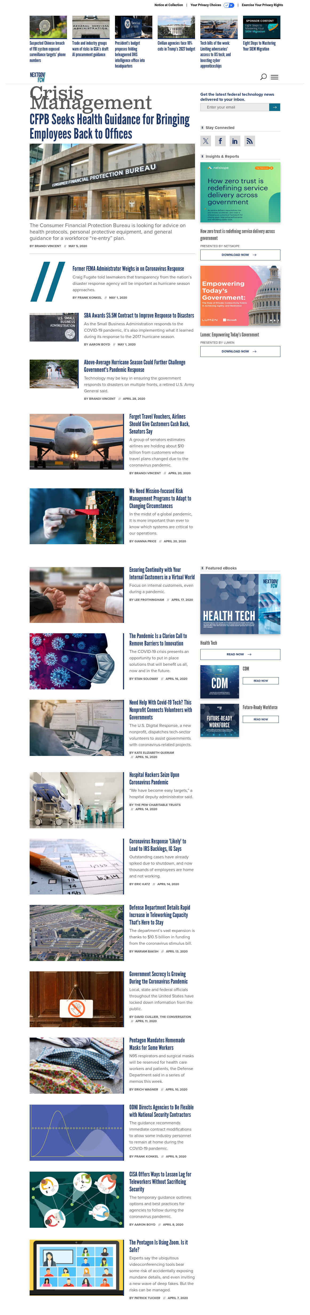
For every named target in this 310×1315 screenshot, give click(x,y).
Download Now (240, 254)
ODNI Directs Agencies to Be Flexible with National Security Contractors (161, 1110)
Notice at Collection (168, 5)
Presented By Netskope (220, 246)
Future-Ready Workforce (260, 707)
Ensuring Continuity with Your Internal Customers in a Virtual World (162, 573)
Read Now (240, 654)
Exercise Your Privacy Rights (262, 5)
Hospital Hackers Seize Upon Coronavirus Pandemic (154, 778)
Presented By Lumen (217, 342)
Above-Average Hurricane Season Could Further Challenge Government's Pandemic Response (134, 365)
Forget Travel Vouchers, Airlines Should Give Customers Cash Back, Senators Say (159, 424)
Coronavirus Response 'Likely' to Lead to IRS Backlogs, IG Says (157, 844)
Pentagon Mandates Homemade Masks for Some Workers (157, 1043)
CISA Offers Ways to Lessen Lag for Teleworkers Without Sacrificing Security (160, 1181)
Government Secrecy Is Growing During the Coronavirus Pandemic (158, 977)
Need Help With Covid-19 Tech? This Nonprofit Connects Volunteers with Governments (160, 709)
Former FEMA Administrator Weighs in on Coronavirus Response (128, 268)
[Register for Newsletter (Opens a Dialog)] (274, 107)
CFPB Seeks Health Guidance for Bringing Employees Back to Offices (109, 126)
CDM (246, 668)
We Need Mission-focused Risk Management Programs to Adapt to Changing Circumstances (160, 498)
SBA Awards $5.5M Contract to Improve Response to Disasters (139, 315)
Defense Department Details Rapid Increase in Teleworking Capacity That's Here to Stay (159, 915)
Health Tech (208, 643)
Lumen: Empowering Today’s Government (229, 334)
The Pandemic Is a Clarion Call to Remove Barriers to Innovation (158, 639)
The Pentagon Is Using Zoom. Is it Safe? (158, 1246)
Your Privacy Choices (212, 5)
